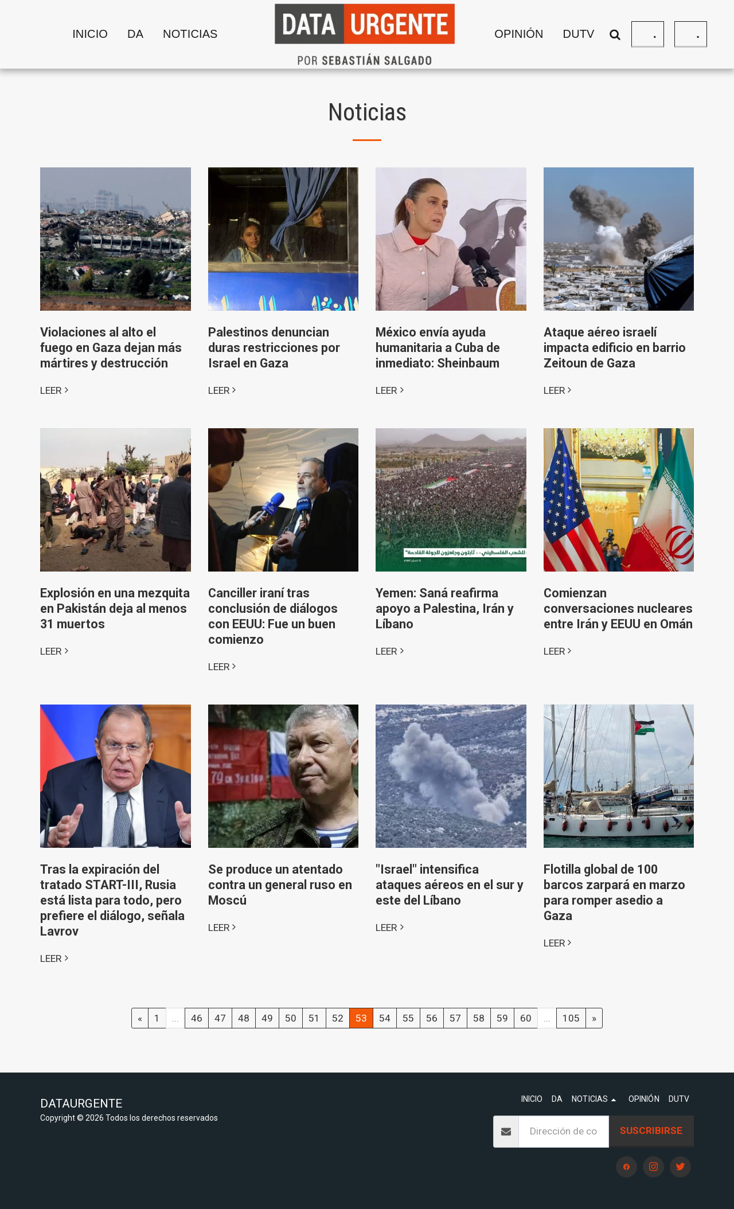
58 (479, 1018)
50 (290, 1018)
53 (361, 1018)
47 (220, 1018)
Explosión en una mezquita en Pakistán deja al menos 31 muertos (115, 608)
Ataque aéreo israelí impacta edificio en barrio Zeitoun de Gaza (615, 347)
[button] (199, 34)
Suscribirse (651, 1130)
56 (432, 1018)
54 (385, 1018)
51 (314, 1018)
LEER (55, 390)
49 (267, 1018)
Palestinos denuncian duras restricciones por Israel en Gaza (274, 347)
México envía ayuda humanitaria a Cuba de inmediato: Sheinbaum (438, 347)
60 (526, 1018)
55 (408, 1018)
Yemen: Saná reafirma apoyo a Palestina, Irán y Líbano (445, 608)
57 (455, 1018)
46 (196, 1018)
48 (243, 1018)
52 (337, 1018)
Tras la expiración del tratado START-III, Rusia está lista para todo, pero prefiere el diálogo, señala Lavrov (112, 900)
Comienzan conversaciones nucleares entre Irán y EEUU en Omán (618, 608)
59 (502, 1018)
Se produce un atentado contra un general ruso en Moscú (280, 884)
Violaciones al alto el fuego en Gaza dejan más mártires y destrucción (111, 347)
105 (571, 1018)
